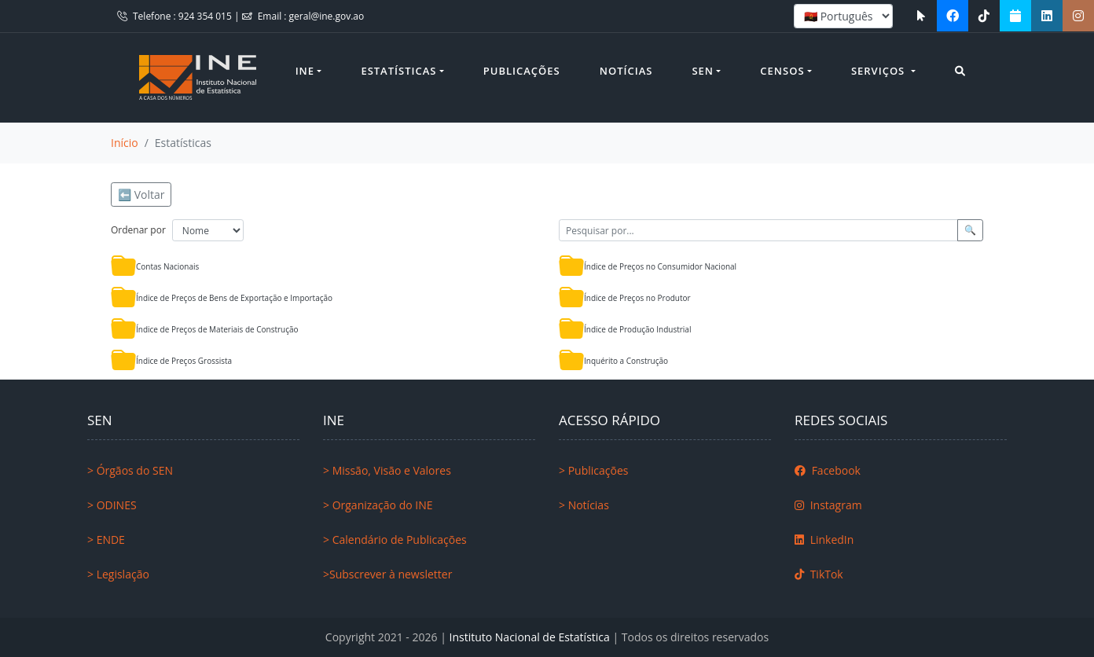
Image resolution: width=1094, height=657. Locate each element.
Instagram (828, 504)
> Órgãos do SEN (130, 470)
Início (124, 142)
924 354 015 (206, 16)
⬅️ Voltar (141, 194)
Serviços (880, 71)
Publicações (521, 71)
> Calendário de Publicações (395, 539)
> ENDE (106, 539)
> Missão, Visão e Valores (387, 470)
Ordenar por (138, 230)
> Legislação (118, 574)
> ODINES (112, 504)
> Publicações (593, 470)
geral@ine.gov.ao (327, 16)
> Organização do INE (378, 504)
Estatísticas (398, 71)
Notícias (626, 71)
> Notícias (584, 504)
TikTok (819, 574)
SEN (703, 71)
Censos (782, 71)
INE (305, 71)
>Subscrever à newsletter (387, 574)
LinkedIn (824, 539)
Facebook (828, 470)
